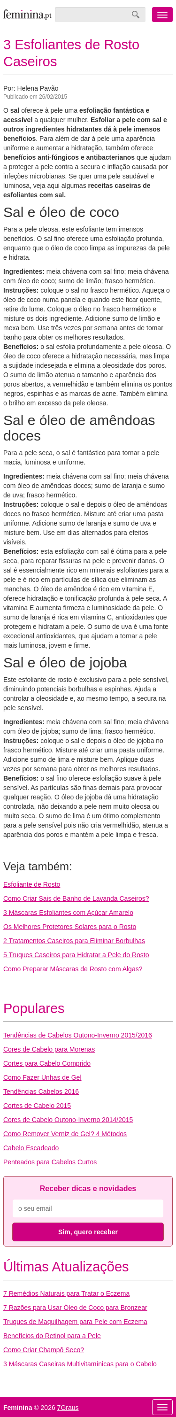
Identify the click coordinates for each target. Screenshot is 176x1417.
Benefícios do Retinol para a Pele (52, 1336)
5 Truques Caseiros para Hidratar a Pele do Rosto (76, 955)
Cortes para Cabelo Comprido (47, 1063)
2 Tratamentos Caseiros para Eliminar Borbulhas (74, 941)
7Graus (68, 1407)
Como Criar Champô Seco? (43, 1350)
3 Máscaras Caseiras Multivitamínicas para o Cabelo (80, 1364)
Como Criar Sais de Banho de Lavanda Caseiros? (76, 898)
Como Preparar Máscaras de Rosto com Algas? (72, 969)
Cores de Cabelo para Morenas (49, 1049)
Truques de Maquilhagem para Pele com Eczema (75, 1321)
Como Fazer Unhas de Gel (42, 1077)
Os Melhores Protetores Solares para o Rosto (69, 926)
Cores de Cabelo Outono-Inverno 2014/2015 (68, 1119)
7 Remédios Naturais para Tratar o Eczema (66, 1293)
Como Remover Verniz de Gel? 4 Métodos (65, 1134)
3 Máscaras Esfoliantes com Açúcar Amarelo (68, 912)
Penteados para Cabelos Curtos (50, 1162)
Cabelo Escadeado (31, 1148)
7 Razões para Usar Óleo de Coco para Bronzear (75, 1307)
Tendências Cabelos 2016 (41, 1091)
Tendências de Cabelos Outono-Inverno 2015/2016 (77, 1035)
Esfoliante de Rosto (31, 884)
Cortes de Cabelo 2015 (37, 1105)
